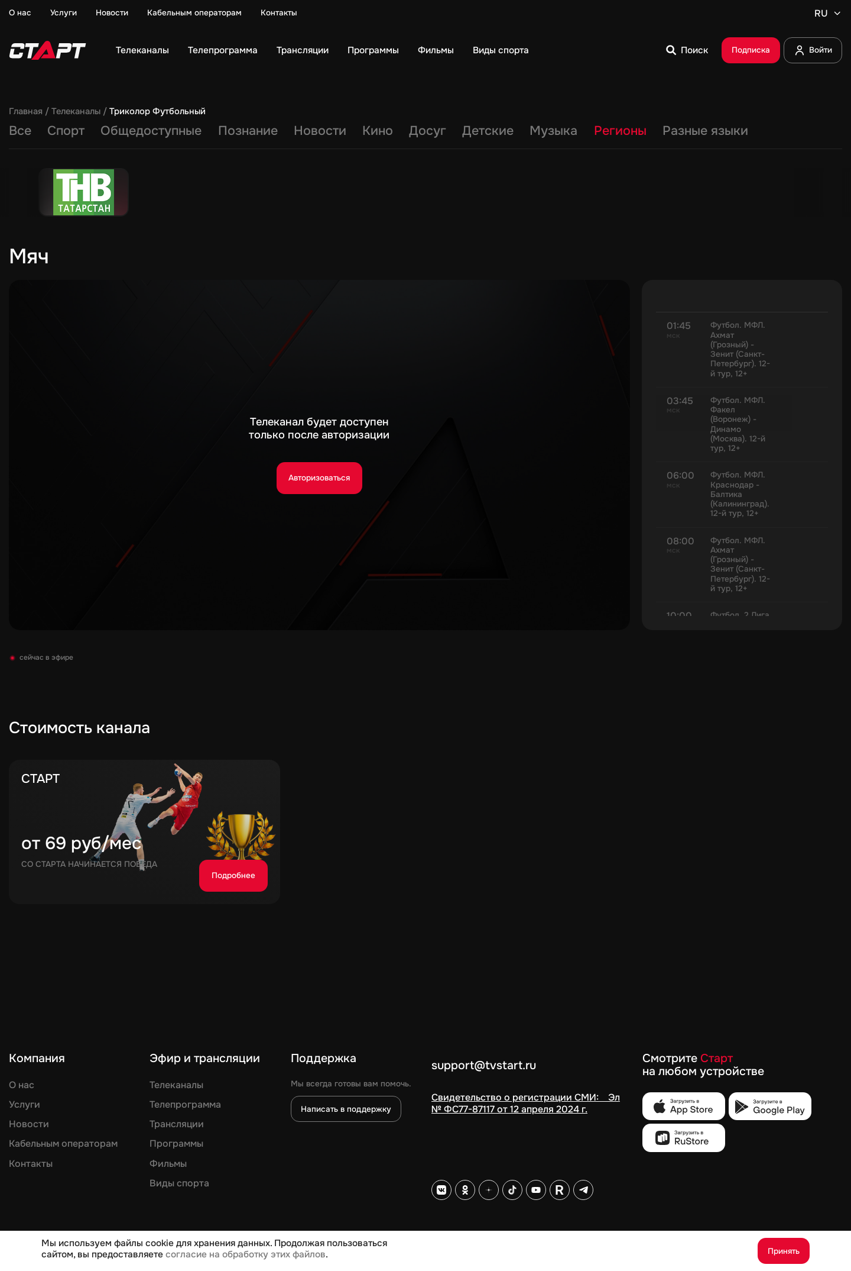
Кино (377, 131)
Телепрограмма (223, 50)
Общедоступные (151, 131)
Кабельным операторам (194, 13)
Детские (488, 131)
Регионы (620, 131)
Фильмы (436, 50)
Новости (112, 13)
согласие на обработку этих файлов (245, 1254)
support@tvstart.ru (483, 1066)
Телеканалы (142, 50)
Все (20, 131)
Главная (26, 112)
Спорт (66, 131)
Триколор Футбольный (157, 112)
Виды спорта (501, 50)
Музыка (553, 131)
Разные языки (705, 131)
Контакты (279, 13)
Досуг (427, 131)
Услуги (63, 13)
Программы (373, 50)
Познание (248, 131)
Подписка (751, 50)
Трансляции (303, 50)
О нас (20, 13)
